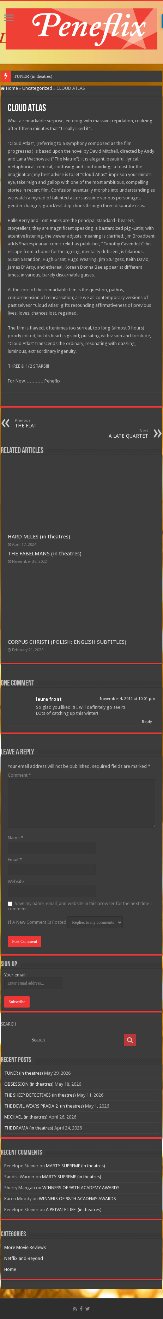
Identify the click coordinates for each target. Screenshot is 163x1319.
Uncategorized (37, 88)
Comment (19, 775)
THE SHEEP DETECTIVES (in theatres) (40, 1095)
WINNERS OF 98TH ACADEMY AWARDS (81, 1187)
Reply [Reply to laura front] (147, 721)
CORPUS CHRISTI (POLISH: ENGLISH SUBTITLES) (67, 642)
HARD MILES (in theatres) (39, 536)
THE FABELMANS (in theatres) (45, 553)
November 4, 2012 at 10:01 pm (127, 698)
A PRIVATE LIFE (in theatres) (74, 1209)
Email (15, 859)
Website (16, 881)
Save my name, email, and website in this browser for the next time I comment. (80, 906)
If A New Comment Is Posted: (65, 922)
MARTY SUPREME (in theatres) (75, 1165)
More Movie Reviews (25, 1247)
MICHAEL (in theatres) (26, 1117)
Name (15, 837)
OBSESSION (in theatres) (29, 1084)
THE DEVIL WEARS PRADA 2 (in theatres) (44, 1106)
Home (9, 88)
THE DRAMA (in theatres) (28, 1128)
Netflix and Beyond (23, 1258)
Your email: (15, 974)
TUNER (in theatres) (33, 76)
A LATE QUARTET (112, 433)
